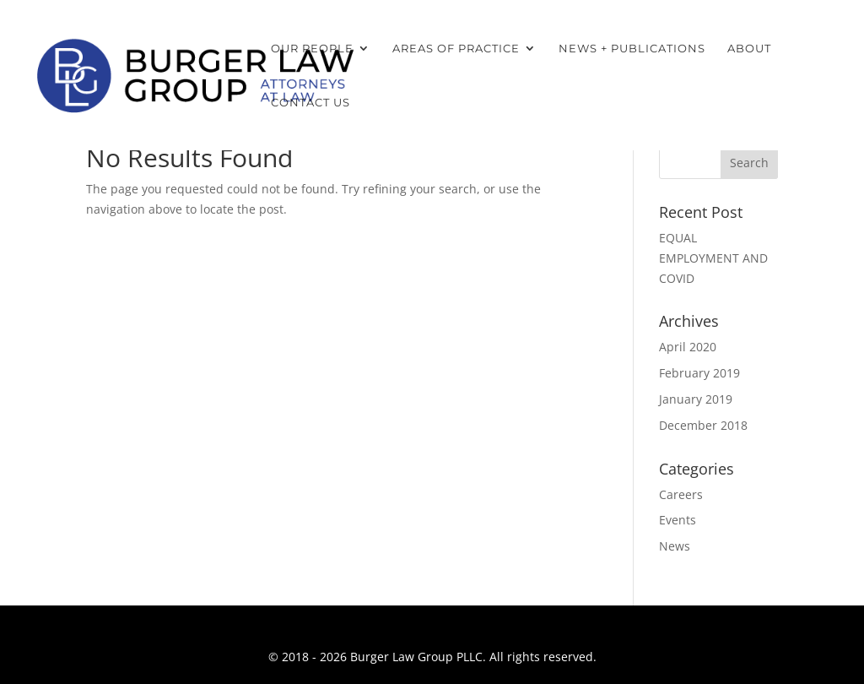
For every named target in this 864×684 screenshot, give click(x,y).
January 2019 (695, 399)
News (674, 546)
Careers (681, 494)
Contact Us (310, 102)
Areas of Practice (456, 48)
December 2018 (703, 425)
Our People (312, 48)
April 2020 (687, 347)
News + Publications (632, 48)
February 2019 (699, 373)
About (749, 48)
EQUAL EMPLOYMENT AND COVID (713, 258)
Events (677, 520)
